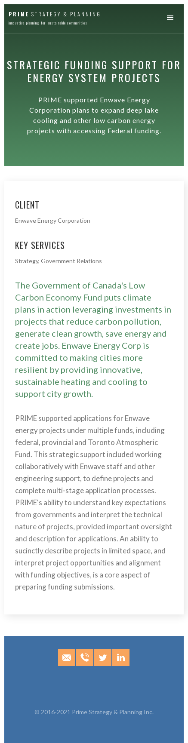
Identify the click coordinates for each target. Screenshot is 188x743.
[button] (172, 18)
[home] (52, 17)
